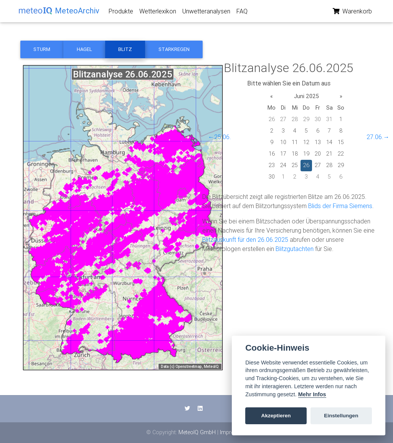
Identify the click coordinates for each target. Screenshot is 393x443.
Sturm (41, 49)
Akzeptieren (276, 415)
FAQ (242, 12)
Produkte (121, 12)
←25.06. (219, 137)
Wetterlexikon (157, 12)
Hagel (84, 49)
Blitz (125, 49)
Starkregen (174, 49)
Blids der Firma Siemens (340, 206)
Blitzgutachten (295, 249)
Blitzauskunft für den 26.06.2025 (245, 239)
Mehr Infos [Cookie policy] (312, 394)
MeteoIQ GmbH (197, 432)
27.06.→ (378, 137)
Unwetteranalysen (206, 12)
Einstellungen (341, 415)
